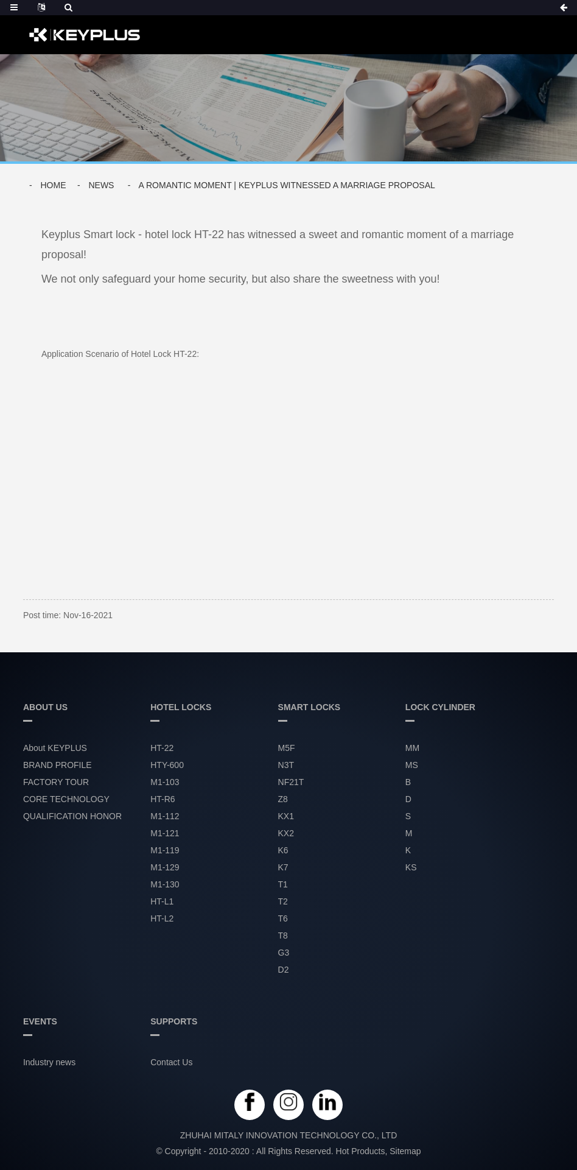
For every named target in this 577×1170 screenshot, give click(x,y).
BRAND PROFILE (57, 765)
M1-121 (164, 834)
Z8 (283, 800)
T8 (283, 936)
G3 (284, 953)
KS (411, 868)
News (101, 185)
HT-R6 (162, 800)
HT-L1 (161, 902)
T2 (283, 902)
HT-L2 (161, 919)
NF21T (291, 783)
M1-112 (164, 817)
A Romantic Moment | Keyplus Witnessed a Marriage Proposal (287, 185)
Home (53, 185)
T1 (283, 885)
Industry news (49, 1063)
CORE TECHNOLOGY (66, 800)
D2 (283, 970)
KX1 (286, 817)
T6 (283, 919)
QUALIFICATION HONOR (72, 817)
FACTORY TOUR (56, 783)
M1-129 (164, 868)
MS (411, 765)
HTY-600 (167, 765)
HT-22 (161, 748)
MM (412, 748)
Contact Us (171, 1063)
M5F (286, 748)
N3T (286, 765)
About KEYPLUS (55, 748)
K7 (283, 868)
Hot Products (360, 1151)
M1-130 (164, 885)
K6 (283, 851)
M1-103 (164, 783)
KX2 (286, 834)
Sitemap (405, 1151)
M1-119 (164, 851)
